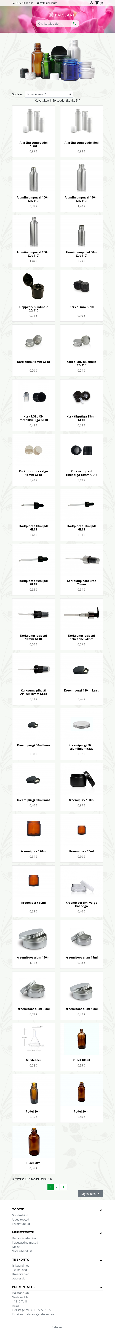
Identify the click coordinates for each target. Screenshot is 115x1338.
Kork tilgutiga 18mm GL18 (82, 418)
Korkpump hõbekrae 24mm (81, 582)
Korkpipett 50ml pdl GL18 (33, 582)
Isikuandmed (20, 1265)
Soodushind (20, 1215)
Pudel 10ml (33, 1111)
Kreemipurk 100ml (81, 800)
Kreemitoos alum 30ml (33, 1009)
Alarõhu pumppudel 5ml (82, 143)
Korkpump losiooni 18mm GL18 (33, 637)
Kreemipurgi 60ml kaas (33, 800)
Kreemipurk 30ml (81, 851)
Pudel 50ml (33, 1163)
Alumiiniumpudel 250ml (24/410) (33, 254)
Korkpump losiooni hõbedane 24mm (81, 637)
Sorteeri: (18, 94)
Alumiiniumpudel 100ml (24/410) (33, 199)
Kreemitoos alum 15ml (81, 957)
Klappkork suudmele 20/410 (33, 308)
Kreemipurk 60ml (33, 903)
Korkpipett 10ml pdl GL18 (33, 527)
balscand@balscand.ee (39, 1314)
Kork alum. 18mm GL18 (33, 362)
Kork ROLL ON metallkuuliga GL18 (34, 418)
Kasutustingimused (25, 1242)
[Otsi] (57, 23)
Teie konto (20, 1260)
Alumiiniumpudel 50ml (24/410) (81, 254)
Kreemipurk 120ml (33, 851)
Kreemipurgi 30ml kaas (33, 745)
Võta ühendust (48, 3)
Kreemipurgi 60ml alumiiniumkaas (81, 747)
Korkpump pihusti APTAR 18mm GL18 (33, 692)
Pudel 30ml (81, 1111)
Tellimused (19, 1270)
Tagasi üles (90, 1194)
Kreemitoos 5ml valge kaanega (81, 904)
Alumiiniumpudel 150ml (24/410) (81, 199)
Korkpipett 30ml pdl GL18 (81, 527)
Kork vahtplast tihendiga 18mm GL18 (81, 473)
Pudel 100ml (81, 1060)
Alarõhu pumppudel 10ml (34, 144)
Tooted (18, 1209)
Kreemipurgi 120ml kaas (81, 690)
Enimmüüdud (21, 1224)
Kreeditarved (20, 1274)
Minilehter (33, 1060)
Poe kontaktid (23, 1287)
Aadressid (18, 1278)
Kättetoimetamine (24, 1238)
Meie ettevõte (23, 1232)
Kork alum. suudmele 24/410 (81, 363)
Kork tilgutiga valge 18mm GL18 (33, 473)
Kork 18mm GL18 (81, 307)
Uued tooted (20, 1219)
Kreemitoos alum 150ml (33, 957)
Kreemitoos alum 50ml (81, 1009)
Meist (16, 1247)
